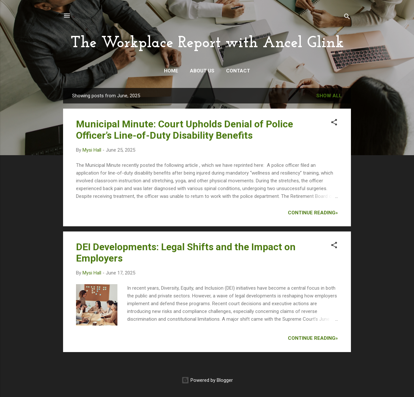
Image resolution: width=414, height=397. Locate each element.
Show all (329, 96)
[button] (334, 123)
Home (171, 71)
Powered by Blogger (207, 380)
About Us (202, 71)
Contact (238, 71)
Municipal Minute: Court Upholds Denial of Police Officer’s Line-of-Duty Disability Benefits (184, 129)
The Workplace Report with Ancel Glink (207, 43)
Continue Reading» (313, 213)
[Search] (347, 17)
